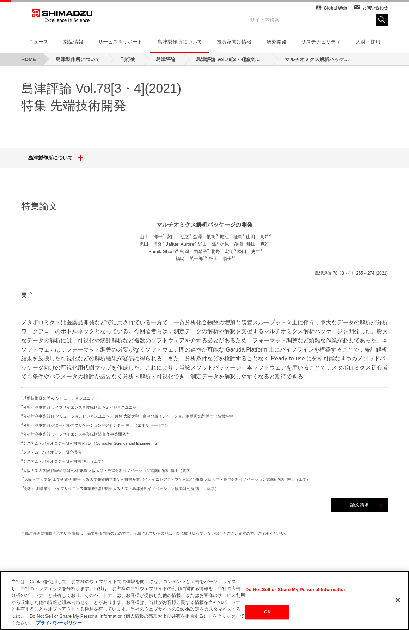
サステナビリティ (321, 41)
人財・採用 (368, 41)
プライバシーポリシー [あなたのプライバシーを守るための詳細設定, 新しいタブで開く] (59, 622)
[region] (204, 600)
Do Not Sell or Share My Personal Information (296, 589)
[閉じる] (397, 600)
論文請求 (359, 505)
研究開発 (276, 41)
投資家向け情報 (234, 41)
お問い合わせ (375, 7)
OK (267, 612)
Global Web (335, 8)
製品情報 (73, 41)
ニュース (38, 41)
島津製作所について (180, 41)
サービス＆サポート (120, 41)
